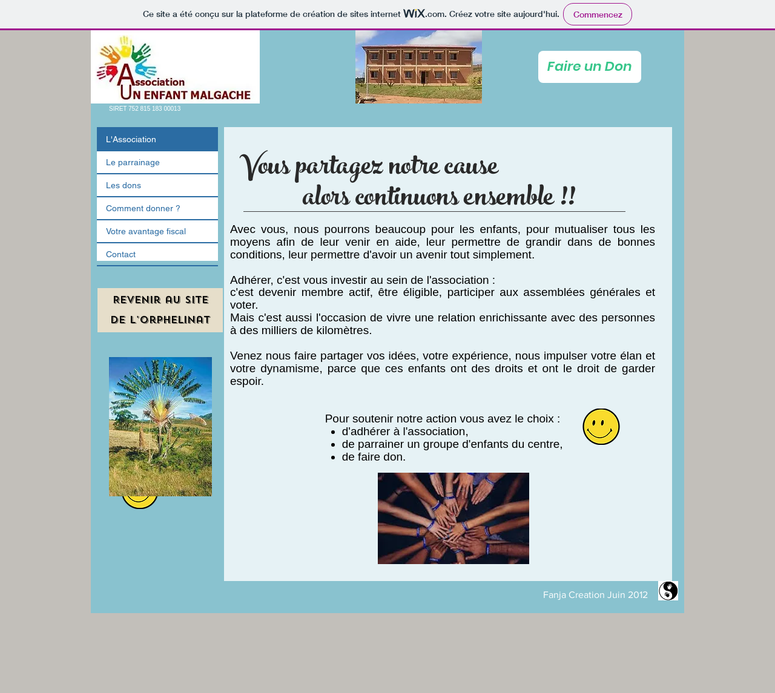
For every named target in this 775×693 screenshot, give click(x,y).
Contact (121, 254)
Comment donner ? (143, 208)
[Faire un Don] (589, 67)
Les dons (123, 185)
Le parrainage (133, 162)
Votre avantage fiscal (146, 231)
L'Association (131, 139)
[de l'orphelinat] (160, 320)
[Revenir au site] (160, 300)
